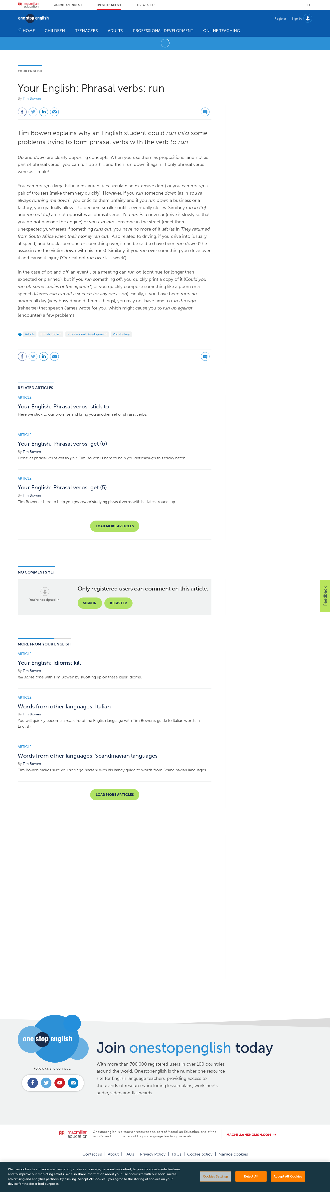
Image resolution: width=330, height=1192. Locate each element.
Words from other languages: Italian (64, 706)
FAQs (129, 1154)
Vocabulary (121, 334)
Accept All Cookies (288, 1183)
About (113, 1154)
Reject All (251, 1183)
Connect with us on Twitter (46, 1083)
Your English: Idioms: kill (49, 662)
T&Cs (176, 1154)
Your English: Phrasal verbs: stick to (63, 406)
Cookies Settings (215, 1183)
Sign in (90, 603)
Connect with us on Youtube (59, 1083)
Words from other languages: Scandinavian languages (88, 755)
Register (280, 18)
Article (29, 334)
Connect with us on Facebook (32, 1083)
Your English (30, 71)
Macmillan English (67, 5)
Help (309, 5)
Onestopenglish (109, 5)
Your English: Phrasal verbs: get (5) (62, 487)
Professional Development (87, 334)
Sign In (297, 18)
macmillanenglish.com (248, 1135)
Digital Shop (145, 5)
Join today (185, 1047)
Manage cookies (233, 1154)
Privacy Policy (152, 1154)
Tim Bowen (32, 98)
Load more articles (115, 526)
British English (50, 334)
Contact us (92, 1154)
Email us (73, 1083)
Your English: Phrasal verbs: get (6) (62, 443)
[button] (325, 596)
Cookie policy (199, 1154)
